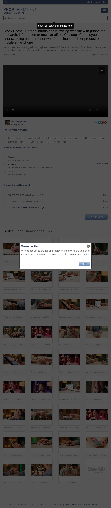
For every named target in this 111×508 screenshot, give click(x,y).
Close (84, 264)
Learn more (83, 254)
